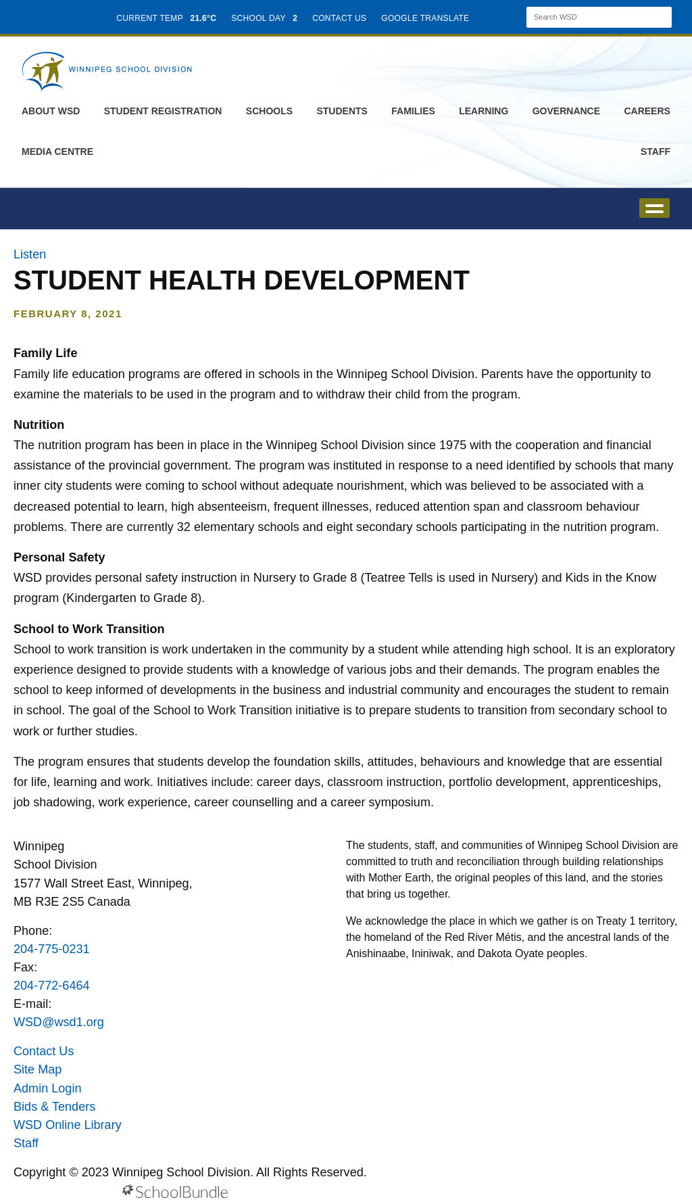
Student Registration (163, 111)
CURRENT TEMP (166, 18)
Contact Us (44, 1051)
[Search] (587, 17)
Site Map (37, 1069)
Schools (269, 111)
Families (413, 111)
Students (341, 111)
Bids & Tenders (54, 1106)
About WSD (51, 111)
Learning (483, 111)
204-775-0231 (52, 949)
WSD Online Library (68, 1125)
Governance (566, 111)
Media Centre (57, 151)
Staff (655, 151)
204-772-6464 (52, 985)
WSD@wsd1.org (59, 1022)
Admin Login (48, 1088)
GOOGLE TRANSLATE (426, 18)
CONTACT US (339, 18)
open (654, 208)
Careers (647, 111)
